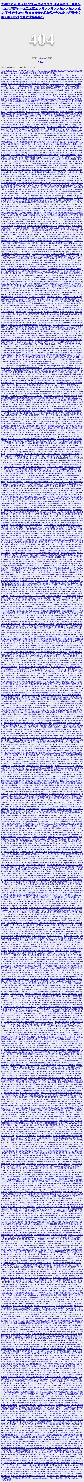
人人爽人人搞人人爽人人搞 (23, 729)
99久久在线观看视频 (25, 213)
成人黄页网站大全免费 (23, 572)
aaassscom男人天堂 (49, 703)
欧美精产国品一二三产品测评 (22, 288)
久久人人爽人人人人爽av (12, 452)
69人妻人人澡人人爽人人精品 (45, 710)
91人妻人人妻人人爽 (69, 1037)
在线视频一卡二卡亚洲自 (61, 1213)
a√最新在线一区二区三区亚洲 (31, 869)
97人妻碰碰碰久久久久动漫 (65, 671)
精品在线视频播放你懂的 (18, 559)
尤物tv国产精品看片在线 (49, 563)
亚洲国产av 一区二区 (64, 1067)
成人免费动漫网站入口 (28, 452)
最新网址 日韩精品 (73, 127)
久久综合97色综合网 (52, 1344)
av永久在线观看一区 (31, 536)
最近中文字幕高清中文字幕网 (53, 396)
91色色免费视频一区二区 (59, 1091)
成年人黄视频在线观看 (49, 576)
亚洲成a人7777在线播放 (43, 204)
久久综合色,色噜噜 (7, 792)
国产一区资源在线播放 (59, 1273)
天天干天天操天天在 (28, 570)
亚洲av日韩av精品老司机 (59, 1226)
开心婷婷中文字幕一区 (65, 284)
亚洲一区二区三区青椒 (17, 800)
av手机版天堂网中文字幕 (65, 619)
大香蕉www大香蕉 (75, 925)
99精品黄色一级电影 (46, 488)
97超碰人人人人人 (66, 135)
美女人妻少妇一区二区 (35, 135)
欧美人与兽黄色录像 (44, 600)
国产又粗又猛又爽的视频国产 (55, 529)
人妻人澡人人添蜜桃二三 (65, 533)
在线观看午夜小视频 (70, 239)
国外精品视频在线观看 (60, 1136)
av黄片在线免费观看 (10, 473)
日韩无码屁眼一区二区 (15, 157)
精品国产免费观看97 (13, 1020)
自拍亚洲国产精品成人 (18, 742)
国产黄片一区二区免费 (18, 1153)
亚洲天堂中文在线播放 (54, 1202)
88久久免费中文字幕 (71, 503)
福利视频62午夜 (21, 312)
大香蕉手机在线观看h (68, 518)
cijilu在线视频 (37, 260)
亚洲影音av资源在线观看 (50, 140)
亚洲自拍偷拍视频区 (60, 458)
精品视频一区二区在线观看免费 (62, 82)
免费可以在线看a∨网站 (62, 1207)
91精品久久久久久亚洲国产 (26, 1372)
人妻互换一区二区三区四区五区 (23, 359)
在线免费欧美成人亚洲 (66, 891)
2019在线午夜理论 (46, 1017)
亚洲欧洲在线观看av (20, 198)
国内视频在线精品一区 (17, 475)
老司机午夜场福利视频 (37, 142)
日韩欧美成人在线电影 (34, 286)
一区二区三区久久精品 (43, 1071)
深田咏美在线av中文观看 (68, 559)
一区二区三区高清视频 (53, 596)
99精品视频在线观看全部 (39, 1200)
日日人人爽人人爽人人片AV (38, 548)
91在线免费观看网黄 (57, 406)
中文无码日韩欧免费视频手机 (26, 561)
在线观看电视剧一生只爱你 (26, 1097)
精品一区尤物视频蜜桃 (39, 252)
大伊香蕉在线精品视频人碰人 (24, 1293)
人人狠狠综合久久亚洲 (62, 1058)
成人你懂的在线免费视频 (49, 662)
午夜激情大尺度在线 (58, 400)
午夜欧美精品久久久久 (8, 912)
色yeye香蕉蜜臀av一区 (58, 832)
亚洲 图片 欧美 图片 (57, 398)
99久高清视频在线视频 (67, 1364)
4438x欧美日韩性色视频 (20, 1108)
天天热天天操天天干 (57, 84)
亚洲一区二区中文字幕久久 (10, 740)
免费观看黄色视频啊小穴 (29, 409)
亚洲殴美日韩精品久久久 (41, 288)
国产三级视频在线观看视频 (19, 794)
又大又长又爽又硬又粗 (61, 185)
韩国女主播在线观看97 (21, 1030)
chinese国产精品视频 (62, 1022)
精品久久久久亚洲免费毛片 (69, 783)
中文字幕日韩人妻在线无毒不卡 (66, 744)
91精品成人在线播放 (70, 690)
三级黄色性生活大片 (18, 766)
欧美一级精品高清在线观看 (72, 424)
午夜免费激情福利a (33, 327)
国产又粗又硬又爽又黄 (17, 523)
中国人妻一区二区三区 (50, 286)
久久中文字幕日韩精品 (45, 452)
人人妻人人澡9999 (20, 196)
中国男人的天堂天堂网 (12, 462)
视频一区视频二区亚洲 (65, 1082)
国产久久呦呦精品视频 (24, 1428)
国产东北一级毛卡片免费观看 (53, 389)
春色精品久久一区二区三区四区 (67, 172)
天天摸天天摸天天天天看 (55, 742)
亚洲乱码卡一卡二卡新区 (9, 460)
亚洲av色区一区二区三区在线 (41, 686)
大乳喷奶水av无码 (39, 910)
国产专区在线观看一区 (11, 921)
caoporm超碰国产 (45, 138)
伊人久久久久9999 (41, 353)
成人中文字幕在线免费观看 (49, 725)
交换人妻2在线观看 (17, 1437)
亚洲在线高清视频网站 (49, 77)
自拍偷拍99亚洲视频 (45, 557)
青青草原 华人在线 (67, 523)
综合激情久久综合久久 (56, 794)
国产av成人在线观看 (61, 1276)
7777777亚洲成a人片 (8, 458)
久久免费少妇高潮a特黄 (42, 400)
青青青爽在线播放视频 (11, 480)
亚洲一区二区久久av (18, 1164)
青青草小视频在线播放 (27, 585)
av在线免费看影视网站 (45, 144)
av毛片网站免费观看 (74, 1116)
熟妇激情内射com (19, 424)
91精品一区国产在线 (15, 1211)
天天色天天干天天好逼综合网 (24, 1015)
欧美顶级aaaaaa (34, 256)
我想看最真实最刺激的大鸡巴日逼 (59, 852)
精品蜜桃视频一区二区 (60, 1278)
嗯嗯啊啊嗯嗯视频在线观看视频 (49, 295)
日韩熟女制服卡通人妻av (22, 92)
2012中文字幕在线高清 (13, 998)
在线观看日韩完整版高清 (66, 1168)
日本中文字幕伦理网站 (44, 1372)
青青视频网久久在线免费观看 (46, 761)
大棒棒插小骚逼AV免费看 (52, 678)
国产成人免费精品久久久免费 (29, 432)
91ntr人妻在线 (46, 1228)
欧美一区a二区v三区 (47, 187)
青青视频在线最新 (29, 916)
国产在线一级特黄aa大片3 (17, 1340)
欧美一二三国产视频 (71, 92)
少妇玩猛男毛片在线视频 (47, 533)
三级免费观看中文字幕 (26, 1052)
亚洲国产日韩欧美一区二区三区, (59, 721)
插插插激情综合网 (42, 1360)
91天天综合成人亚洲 (53, 1411)
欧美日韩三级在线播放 (11, 133)
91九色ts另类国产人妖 (8, 1254)
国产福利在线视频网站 (17, 1157)
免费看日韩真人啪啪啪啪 (16, 1433)
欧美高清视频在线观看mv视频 (33, 772)
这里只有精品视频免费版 (64, 79)
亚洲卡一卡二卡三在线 (21, 1435)
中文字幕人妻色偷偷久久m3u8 (51, 738)
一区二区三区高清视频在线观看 (36, 690)
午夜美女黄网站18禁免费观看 (56, 839)
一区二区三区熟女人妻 (54, 129)
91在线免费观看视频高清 (36, 434)
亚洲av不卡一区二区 (58, 561)
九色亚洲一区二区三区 (28, 992)
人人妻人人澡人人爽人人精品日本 (22, 637)
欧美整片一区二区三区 (37, 191)
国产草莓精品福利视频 (14, 1220)
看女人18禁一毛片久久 (54, 297)
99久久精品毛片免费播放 (53, 817)
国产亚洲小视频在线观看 (37, 297)
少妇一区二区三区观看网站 (25, 1316)
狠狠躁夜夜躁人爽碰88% (25, 247)
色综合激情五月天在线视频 (25, 996)
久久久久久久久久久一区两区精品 (24, 619)
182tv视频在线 (31, 1164)
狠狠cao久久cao (68, 1312)
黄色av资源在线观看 (40, 893)
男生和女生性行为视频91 (33, 1301)
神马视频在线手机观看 (9, 508)
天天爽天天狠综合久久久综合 (53, 843)
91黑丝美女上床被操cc (14, 1179)
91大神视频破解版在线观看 (16, 224)
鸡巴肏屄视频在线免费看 (12, 409)
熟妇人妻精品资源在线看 (71, 249)
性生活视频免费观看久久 (63, 882)
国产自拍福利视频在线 (55, 88)
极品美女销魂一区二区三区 (34, 987)
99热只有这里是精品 (36, 1099)
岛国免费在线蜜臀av (37, 335)
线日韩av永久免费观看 (54, 174)
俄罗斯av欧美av (6, 899)
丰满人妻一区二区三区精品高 (46, 903)
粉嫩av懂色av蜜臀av (29, 761)
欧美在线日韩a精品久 (33, 1196)
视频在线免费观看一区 (54, 316)
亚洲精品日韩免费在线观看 (67, 512)
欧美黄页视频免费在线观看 (32, 103)
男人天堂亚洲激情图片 (40, 1458)
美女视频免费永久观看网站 (59, 120)
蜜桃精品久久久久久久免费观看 (14, 445)
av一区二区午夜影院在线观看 (46, 413)
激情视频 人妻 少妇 (20, 447)
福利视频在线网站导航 (14, 632)
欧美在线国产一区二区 (8, 426)
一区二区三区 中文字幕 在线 (48, 318)
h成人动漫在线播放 (63, 1461)
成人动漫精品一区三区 (11, 1002)
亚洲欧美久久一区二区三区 (49, 1304)
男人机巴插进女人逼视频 (15, 1144)
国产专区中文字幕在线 (62, 660)
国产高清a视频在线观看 (72, 1291)
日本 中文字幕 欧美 (26, 1205)
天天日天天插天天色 (31, 107)
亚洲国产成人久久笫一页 (33, 454)
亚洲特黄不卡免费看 (69, 374)
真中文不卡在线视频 (61, 789)
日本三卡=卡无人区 (69, 820)
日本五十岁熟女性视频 (51, 469)
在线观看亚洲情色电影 (17, 809)
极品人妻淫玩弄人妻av (35, 196)
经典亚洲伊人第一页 (18, 105)
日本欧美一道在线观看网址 (47, 607)
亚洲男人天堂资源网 (15, 187)
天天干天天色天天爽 (15, 699)
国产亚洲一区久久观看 (61, 658)
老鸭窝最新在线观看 (64, 1015)
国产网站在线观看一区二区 (31, 662)
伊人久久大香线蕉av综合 (29, 1295)
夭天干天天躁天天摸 (41, 546)
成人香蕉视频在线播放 (35, 198)
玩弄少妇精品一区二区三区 (44, 340)
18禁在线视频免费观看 (41, 508)
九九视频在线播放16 (8, 669)
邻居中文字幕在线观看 (74, 1252)
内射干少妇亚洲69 (20, 1248)
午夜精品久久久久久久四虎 (23, 1458)
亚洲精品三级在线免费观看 (54, 161)
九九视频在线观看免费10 (16, 301)
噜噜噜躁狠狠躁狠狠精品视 (41, 230)
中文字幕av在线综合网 (59, 150)
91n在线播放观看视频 (61, 449)
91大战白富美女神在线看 (15, 211)
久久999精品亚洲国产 (21, 239)
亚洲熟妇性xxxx (32, 822)
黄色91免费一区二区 (69, 929)
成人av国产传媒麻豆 (69, 1028)
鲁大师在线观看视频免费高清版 (17, 269)
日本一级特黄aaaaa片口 (50, 1433)
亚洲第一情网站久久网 (60, 686)
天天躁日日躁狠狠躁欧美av (13, 845)
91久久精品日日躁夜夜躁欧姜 (67, 421)
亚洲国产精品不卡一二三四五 (57, 983)
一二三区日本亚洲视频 (24, 1431)
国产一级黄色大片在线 (18, 1370)
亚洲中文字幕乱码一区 (17, 77)
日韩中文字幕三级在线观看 (56, 447)
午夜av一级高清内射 (74, 723)
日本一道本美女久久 (58, 1187)
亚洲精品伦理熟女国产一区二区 (11, 290)
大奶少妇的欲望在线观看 (31, 699)
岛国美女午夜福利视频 (11, 488)
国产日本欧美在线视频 (61, 107)
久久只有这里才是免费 (23, 901)
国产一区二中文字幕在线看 (66, 845)
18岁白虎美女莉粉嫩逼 (69, 290)
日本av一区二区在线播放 (67, 869)
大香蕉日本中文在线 (46, 759)
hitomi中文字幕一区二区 (56, 901)
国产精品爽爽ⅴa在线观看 (32, 439)
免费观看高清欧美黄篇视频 (70, 854)
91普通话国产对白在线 (36, 908)
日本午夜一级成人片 (71, 1478)
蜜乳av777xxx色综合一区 (68, 1147)
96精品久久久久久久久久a (36, 579)
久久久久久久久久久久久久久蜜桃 (21, 910)
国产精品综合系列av (13, 148)
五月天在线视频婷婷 (7, 230)
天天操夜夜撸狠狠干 (21, 297)
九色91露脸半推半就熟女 (46, 1454)
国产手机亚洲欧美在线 (63, 940)
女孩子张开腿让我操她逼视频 (22, 202)
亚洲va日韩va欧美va (28, 499)
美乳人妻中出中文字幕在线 (29, 284)
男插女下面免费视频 (41, 1424)
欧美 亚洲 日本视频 (72, 705)
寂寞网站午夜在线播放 (42, 826)
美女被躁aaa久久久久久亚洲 (13, 671)
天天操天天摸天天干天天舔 (38, 684)
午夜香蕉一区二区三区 (54, 219)
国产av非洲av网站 (61, 822)
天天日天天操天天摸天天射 (54, 157)
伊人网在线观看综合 (26, 400)
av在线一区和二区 (47, 1084)
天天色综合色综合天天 (68, 520)
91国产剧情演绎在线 (39, 411)
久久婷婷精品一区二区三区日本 (14, 716)
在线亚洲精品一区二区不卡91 (11, 245)
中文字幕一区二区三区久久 (72, 579)
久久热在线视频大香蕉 (46, 828)
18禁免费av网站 (12, 419)
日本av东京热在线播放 (14, 923)
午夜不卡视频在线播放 (71, 335)
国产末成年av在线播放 (44, 1136)
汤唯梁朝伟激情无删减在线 (70, 454)
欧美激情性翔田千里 (25, 701)
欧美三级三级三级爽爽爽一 (56, 303)
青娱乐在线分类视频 (16, 536)
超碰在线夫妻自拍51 (50, 105)
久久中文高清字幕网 (28, 1441)
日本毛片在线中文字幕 (32, 211)
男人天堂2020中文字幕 (38, 1185)
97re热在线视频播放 (21, 1344)
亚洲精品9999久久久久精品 (30, 563)
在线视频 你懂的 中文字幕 (24, 303)
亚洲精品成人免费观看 (73, 86)
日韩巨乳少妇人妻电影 (42, 1073)
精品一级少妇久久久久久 (51, 1088)
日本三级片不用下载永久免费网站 (69, 1127)
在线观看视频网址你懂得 (61, 116)
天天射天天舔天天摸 (60, 953)
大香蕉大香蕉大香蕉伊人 (45, 951)
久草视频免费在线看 (26, 1267)
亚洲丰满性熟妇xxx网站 (30, 1017)
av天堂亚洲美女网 (65, 221)
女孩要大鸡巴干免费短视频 (35, 1114)
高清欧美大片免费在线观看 (43, 628)
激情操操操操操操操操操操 (60, 1142)
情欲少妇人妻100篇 (66, 792)
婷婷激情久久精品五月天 (37, 503)
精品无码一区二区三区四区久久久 (41, 490)
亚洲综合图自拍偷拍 (46, 766)
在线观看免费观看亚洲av (67, 402)
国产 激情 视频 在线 (58, 86)
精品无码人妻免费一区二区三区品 (19, 609)
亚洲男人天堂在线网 (39, 378)
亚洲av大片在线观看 (13, 366)
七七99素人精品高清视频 (21, 228)
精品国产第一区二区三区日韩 (22, 641)
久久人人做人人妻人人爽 (24, 669)
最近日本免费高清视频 (57, 979)
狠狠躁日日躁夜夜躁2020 (31, 1054)
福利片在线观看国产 (15, 944)
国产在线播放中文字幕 (38, 316)
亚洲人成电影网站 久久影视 (64, 280)
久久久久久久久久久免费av (60, 183)
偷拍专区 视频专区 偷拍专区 (35, 424)
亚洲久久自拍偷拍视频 (31, 516)
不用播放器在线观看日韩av (69, 611)
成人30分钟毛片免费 (65, 755)
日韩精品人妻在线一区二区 (59, 1465)
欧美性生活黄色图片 (65, 1304)
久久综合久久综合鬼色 (11, 1093)
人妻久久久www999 (74, 873)
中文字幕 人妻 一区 (48, 744)
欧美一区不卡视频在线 (25, 353)
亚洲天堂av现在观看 (40, 419)
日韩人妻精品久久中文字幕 (66, 432)
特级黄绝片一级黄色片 (14, 1166)
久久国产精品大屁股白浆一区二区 (45, 1205)
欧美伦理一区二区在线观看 (41, 209)
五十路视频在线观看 (43, 381)
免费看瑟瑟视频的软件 (23, 376)
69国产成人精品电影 (72, 254)
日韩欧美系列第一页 (59, 1172)
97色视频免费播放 (65, 1183)
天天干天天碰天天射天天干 (44, 1022)
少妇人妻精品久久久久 (43, 927)
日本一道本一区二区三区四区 (70, 813)
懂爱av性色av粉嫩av (37, 598)
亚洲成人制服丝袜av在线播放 (49, 1147)
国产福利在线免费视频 (60, 415)
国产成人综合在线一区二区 (13, 895)
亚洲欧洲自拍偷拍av (73, 1289)
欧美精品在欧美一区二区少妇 (63, 241)
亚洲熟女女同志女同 (12, 206)
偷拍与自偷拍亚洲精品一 (9, 1342)
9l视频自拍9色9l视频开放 (68, 1456)
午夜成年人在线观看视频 (16, 1377)
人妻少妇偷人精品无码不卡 (42, 75)
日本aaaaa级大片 (57, 1385)
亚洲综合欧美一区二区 (28, 366)
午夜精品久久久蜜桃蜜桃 (12, 1441)
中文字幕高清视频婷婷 (23, 1450)
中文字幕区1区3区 (59, 1420)
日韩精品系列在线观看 (58, 277)
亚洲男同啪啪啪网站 (26, 841)
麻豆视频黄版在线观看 (50, 155)
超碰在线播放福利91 (39, 1224)
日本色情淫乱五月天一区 (12, 880)
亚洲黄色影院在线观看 (70, 307)
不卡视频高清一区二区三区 (41, 254)
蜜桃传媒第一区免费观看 (40, 84)
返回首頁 (42, 62)
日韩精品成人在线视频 (11, 178)
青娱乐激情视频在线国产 (52, 1099)
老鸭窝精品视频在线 (61, 499)
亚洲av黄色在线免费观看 (66, 1205)
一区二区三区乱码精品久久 (51, 802)
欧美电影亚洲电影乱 (31, 325)
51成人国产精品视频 (62, 497)
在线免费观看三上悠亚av (50, 656)
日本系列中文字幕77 (58, 385)
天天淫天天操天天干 (21, 90)
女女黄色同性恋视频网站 (55, 411)
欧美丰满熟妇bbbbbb (74, 228)
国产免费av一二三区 (12, 449)
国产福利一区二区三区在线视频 (43, 159)
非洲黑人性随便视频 (63, 501)
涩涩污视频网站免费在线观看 (32, 843)
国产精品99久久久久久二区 (31, 695)
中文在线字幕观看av (72, 310)
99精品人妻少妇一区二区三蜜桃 (14, 467)
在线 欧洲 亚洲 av (51, 198)
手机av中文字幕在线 (28, 215)
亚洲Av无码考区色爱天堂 (28, 807)
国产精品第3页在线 (60, 267)
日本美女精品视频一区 (40, 1243)
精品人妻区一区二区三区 (29, 770)
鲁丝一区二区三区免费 (42, 832)
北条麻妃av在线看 (20, 714)
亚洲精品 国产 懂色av (43, 150)
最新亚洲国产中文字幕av (60, 480)
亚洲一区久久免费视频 (12, 1323)
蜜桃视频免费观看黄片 (66, 1179)
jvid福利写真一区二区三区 (27, 406)
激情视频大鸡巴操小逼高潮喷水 (54, 1078)
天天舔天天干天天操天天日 (33, 787)
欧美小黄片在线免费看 (28, 1454)
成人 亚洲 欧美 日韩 (39, 746)
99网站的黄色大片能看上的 (35, 626)
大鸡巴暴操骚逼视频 (47, 280)
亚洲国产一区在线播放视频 (38, 888)
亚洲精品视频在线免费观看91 (37, 1340)
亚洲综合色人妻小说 (72, 181)
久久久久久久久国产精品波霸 (42, 122)
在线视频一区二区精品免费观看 (43, 733)
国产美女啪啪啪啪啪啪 (58, 381)
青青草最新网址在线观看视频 (63, 798)
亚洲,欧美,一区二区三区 (31, 79)
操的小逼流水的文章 (21, 391)
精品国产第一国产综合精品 (19, 120)
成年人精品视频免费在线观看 (25, 875)
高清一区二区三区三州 (60, 361)
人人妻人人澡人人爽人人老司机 (42, 989)
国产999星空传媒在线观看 (45, 165)
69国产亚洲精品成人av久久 (59, 669)
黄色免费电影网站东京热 (29, 753)
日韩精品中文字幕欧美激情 (50, 1396)
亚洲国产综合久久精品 (37, 675)
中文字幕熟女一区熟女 (67, 781)
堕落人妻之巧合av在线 (59, 350)
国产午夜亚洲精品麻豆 (66, 260)
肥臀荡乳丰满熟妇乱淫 (67, 1319)
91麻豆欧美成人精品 (30, 189)
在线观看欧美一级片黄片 (9, 1243)
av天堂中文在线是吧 (58, 430)
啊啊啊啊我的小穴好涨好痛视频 (14, 1190)
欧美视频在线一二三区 (20, 505)
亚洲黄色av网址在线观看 (56, 202)
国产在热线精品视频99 (49, 492)
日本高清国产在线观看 (11, 497)
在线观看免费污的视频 (15, 1407)
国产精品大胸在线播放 (38, 1250)
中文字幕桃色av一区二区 (56, 863)
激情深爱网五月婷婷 (13, 602)
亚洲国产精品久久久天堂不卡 (36, 467)
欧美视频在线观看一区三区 (40, 258)
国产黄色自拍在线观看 (28, 602)
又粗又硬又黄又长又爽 (57, 1125)
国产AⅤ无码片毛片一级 (44, 415)
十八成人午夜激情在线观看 (59, 961)
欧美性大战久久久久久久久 (10, 284)
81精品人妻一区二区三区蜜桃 (58, 714)
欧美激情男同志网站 (59, 359)
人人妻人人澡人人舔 (22, 191)
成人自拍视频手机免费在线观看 (48, 643)
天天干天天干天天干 (42, 346)
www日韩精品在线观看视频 (58, 163)
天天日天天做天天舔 (71, 1110)
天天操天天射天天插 (10, 652)
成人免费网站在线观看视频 (29, 497)
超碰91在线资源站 (42, 1166)
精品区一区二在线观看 (26, 204)
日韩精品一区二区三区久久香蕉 (17, 357)
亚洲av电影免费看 (45, 970)
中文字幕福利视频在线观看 (70, 224)
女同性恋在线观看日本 (70, 353)
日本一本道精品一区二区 (70, 985)
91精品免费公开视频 (44, 531)
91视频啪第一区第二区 (39, 370)
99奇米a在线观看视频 (17, 374)
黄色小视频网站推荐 (32, 809)
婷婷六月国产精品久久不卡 (19, 520)
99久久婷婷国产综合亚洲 (52, 987)
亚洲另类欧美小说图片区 (65, 923)
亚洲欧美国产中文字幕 (62, 372)
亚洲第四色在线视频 (16, 525)
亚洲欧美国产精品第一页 (24, 355)
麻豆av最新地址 (44, 536)
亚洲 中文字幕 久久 (28, 146)
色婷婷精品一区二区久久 (58, 884)
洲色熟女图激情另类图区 (32, 1170)
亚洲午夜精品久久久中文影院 (41, 572)
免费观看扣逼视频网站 (57, 546)
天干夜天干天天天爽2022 (12, 761)
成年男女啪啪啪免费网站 (42, 1235)
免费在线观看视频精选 (62, 146)
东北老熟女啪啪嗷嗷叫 (20, 983)
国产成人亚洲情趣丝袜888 (18, 273)
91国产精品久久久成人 (42, 925)
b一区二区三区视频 (67, 688)
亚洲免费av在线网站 (21, 1241)
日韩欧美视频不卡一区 (34, 654)
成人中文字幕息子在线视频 (13, 1280)
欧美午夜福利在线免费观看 (10, 725)
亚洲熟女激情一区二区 (11, 432)
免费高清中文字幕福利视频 (45, 342)
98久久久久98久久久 (58, 247)
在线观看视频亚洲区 (66, 112)
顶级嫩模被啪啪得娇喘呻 (64, 193)
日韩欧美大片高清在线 (39, 820)
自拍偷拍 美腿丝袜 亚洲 (58, 693)
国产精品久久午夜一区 (27, 1360)
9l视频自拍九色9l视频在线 (31, 140)
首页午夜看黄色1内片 (35, 155)
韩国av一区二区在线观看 (37, 1241)
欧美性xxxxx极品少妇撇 (53, 314)
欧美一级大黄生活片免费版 (53, 1407)
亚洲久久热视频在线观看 (55, 467)
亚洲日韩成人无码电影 (74, 359)
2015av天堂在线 (63, 77)
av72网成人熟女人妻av (8, 378)
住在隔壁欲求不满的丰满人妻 (50, 125)
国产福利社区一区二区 (12, 437)
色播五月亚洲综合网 (55, 871)
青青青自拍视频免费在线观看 (34, 1222)
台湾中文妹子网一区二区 (73, 1301)
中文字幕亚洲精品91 (27, 1422)
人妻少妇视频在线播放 (21, 544)
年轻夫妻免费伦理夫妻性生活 (10, 193)
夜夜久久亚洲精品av (59, 471)
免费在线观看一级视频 (39, 1291)
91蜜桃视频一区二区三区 (69, 295)
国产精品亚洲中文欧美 (30, 970)
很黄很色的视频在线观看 (22, 331)
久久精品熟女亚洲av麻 (20, 1099)
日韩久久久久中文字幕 (35, 217)
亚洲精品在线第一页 (43, 667)
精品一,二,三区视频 (51, 445)
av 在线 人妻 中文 (43, 406)
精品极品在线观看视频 (69, 551)
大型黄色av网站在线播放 (52, 772)
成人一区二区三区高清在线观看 (45, 815)
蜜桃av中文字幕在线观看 (61, 751)
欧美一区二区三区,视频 (74, 955)
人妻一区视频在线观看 (30, 759)
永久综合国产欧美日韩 (40, 1174)
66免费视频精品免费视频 (26, 927)
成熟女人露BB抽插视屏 (37, 520)
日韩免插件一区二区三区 (30, 1026)
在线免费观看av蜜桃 (31, 372)
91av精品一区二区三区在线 (13, 1230)
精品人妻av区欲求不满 (66, 1381)
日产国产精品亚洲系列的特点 (24, 613)
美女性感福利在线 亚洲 (72, 368)
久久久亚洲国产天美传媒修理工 (70, 1344)
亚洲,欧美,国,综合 (29, 346)
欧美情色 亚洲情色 (64, 226)
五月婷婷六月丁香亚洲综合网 (50, 518)
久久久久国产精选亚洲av (53, 1282)
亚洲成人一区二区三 (61, 1431)
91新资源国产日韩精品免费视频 (19, 465)
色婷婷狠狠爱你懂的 (71, 1446)
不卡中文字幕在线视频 (66, 1433)
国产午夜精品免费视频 (64, 439)
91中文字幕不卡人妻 (34, 1192)
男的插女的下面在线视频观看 (25, 1409)
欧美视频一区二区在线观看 (32, 1155)
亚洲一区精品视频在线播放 (22, 989)
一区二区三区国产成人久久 (63, 144)
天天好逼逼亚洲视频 (64, 413)
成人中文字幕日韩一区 (42, 1052)
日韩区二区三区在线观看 (34, 105)
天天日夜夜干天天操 (32, 1011)
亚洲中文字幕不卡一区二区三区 (18, 1256)
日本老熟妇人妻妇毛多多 (28, 660)
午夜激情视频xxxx (45, 1278)
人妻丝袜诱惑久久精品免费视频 (64, 736)
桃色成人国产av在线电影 (22, 820)
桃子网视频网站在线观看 (72, 191)
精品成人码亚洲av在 (58, 536)
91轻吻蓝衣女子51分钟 (39, 901)
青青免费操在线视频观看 (15, 387)
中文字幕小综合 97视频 (74, 865)
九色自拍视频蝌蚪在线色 (59, 495)
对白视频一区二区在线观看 (23, 1357)
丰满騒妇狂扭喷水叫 (58, 667)
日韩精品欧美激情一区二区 (13, 140)
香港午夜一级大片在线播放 (55, 434)
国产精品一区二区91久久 (69, 333)
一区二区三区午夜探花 (60, 628)
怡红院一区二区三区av (55, 92)
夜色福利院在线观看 (13, 1048)
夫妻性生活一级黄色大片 (27, 150)
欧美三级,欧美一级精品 (23, 249)
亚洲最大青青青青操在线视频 (69, 140)
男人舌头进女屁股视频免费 (44, 1474)
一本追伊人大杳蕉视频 (12, 165)
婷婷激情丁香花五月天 (14, 385)
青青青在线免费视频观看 (61, 1138)
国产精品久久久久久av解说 (14, 1411)
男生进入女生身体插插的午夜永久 (15, 153)
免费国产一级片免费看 (24, 1387)
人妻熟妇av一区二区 (16, 396)
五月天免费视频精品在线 (46, 148)
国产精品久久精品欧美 (23, 680)
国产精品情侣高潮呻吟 (52, 290)
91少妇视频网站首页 (39, 914)
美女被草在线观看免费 (48, 432)
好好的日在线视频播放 (39, 92)
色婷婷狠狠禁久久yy (42, 740)
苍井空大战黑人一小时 (58, 1043)
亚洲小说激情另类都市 (43, 878)
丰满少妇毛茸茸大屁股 (27, 1299)
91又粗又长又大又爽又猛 (15, 454)
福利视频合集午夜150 (72, 598)
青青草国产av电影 (7, 260)
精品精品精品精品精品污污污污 (20, 209)
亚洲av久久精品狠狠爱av (68, 155)
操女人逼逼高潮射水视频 (37, 568)
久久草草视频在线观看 (48, 256)
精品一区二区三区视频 (31, 1368)
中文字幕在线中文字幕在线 (65, 682)
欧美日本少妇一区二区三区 (19, 684)
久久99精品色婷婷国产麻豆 (29, 959)
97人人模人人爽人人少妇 (40, 757)
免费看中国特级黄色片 (60, 557)
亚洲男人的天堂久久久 (14, 1058)
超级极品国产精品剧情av (18, 897)
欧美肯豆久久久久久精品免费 (69, 445)
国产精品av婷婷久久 (21, 1110)
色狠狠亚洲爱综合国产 (17, 1196)
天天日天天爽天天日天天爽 (50, 271)
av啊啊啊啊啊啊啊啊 (18, 1448)
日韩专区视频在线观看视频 (56, 645)
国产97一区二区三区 (33, 112)
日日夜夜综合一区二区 (29, 144)
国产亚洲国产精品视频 (17, 1366)
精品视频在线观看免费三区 (33, 712)
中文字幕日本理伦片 (73, 400)
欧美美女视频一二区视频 (42, 1187)
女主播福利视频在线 (40, 88)
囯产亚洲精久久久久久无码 (33, 1144)
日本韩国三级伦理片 (37, 856)
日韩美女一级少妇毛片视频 (68, 964)
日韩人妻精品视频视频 (24, 183)
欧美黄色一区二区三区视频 (25, 477)
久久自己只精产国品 (51, 792)
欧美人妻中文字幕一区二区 (69, 856)
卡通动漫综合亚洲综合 (36, 749)
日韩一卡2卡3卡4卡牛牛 (73, 84)
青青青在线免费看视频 (23, 394)
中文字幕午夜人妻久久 (15, 325)
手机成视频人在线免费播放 (54, 749)
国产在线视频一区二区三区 (65, 858)
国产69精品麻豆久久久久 (61, 325)
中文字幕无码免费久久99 (73, 897)
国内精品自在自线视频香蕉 (51, 484)
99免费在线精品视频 (56, 594)
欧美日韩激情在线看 (30, 764)
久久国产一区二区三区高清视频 (48, 807)
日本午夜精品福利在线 (49, 387)
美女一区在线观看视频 (59, 652)
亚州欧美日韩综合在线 (68, 200)
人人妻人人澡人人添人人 (43, 133)
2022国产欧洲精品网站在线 (13, 779)
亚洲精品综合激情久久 (30, 779)
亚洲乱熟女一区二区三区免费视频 (66, 148)
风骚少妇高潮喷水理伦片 (52, 1144)
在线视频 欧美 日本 (73, 215)
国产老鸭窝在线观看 (18, 1364)
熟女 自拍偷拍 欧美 (25, 746)
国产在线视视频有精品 (28, 267)
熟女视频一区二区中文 (12, 753)
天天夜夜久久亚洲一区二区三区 (18, 490)
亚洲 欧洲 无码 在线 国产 (72, 914)
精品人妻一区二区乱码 (59, 841)
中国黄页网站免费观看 (30, 138)
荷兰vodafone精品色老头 (69, 1310)
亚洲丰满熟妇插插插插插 (43, 241)
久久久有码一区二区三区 (55, 914)
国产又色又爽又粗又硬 (25, 1351)
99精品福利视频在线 (72, 740)
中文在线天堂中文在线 (33, 1159)
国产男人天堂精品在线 (17, 389)
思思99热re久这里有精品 (27, 430)
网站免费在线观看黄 (28, 878)
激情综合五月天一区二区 (64, 570)
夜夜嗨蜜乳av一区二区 (31, 574)
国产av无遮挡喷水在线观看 (63, 1039)
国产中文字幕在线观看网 (31, 755)
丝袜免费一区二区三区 (17, 690)
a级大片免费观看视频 (12, 617)
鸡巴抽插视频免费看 (59, 1020)
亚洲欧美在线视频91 (46, 107)
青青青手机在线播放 (55, 820)
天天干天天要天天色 (53, 949)
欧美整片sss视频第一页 (48, 1024)
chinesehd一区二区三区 (9, 1172)
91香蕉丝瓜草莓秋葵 (29, 798)
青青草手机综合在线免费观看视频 (63, 133)
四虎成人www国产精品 (45, 1276)
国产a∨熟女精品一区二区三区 (61, 230)
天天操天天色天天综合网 (34, 553)
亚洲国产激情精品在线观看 (67, 234)
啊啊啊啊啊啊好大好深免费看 (50, 1368)
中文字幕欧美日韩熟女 (37, 1030)
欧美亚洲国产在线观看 (66, 867)
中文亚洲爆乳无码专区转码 (25, 495)
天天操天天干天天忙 (28, 165)
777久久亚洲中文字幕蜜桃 (33, 589)
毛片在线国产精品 (35, 703)
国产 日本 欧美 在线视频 (63, 363)
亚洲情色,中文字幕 (75, 376)
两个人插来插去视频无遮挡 (59, 1174)
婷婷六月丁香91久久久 (66, 275)
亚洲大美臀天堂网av (64, 613)
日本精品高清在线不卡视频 (31, 974)
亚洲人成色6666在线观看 (58, 1327)
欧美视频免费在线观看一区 (23, 260)
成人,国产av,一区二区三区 (20, 307)
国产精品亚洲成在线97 (57, 1166)
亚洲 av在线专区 (21, 217)
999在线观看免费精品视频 (52, 282)
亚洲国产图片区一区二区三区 (49, 813)
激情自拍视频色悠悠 (24, 411)
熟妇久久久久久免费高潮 (15, 1086)
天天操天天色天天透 (60, 1261)
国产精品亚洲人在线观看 (31, 942)
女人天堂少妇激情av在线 (41, 1428)
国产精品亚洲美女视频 (66, 1054)
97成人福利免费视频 (75, 458)
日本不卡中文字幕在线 (42, 462)
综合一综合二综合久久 (74, 252)
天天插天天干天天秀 (10, 1127)
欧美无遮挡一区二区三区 (47, 946)
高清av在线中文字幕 (72, 301)
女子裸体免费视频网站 (23, 686)
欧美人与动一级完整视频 (70, 583)
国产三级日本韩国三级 (54, 568)
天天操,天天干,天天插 (28, 880)
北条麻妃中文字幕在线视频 (33, 525)
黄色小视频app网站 (45, 1467)
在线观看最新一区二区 (30, 318)
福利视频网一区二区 (35, 402)
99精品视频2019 (56, 1426)
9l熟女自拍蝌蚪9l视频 (30, 1220)
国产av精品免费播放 (13, 1131)
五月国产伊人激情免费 (52, 200)
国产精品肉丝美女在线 (40, 708)
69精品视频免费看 (25, 460)
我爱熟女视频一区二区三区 (26, 342)
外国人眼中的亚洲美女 (18, 368)
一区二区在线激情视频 (46, 1026)
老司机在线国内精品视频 (59, 925)
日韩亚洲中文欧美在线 (48, 673)
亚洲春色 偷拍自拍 (74, 581)
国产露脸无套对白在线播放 (17, 1390)
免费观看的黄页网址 (28, 736)
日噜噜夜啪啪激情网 (50, 1112)
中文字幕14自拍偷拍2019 (9, 1032)
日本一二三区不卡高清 (8, 411)
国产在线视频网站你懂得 (41, 299)
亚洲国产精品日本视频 (61, 452)
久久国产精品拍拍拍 (7, 875)
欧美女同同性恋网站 (68, 527)
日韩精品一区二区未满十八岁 (10, 624)
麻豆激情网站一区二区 (36, 1344)
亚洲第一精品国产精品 (71, 936)
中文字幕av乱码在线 (59, 170)
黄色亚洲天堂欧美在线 (42, 114)
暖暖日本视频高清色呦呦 (13, 1467)
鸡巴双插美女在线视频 (8, 957)
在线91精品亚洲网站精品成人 (36, 1202)
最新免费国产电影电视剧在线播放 (44, 1076)
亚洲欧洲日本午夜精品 (14, 533)
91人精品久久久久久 (67, 1009)
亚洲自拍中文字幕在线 (51, 206)
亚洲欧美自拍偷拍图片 (39, 376)
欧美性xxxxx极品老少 (24, 75)
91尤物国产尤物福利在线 (18, 282)
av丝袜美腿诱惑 (64, 1140)
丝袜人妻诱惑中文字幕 (61, 1452)
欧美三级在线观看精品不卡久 (34, 157)
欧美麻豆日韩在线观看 (64, 1398)
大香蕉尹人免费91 (22, 458)
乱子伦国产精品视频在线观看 (37, 1153)
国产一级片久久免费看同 (53, 1312)
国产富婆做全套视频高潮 (37, 983)
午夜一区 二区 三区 (28, 604)
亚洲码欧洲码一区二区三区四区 (44, 1387)
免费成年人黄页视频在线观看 (60, 1321)
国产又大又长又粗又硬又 (28, 938)
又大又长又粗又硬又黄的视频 (40, 292)
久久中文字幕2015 (45, 325)
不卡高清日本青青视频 (68, 271)
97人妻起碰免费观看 (49, 234)
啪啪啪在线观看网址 (10, 1080)
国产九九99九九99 (46, 658)
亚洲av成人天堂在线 (47, 516)
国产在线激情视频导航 (54, 1233)
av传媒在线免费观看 (26, 852)
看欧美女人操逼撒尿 (74, 381)
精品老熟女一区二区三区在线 (35, 596)
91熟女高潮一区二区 (31, 727)
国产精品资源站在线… (14, 1017)
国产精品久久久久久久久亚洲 (29, 1093)
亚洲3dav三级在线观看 (42, 477)
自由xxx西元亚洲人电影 (37, 1108)
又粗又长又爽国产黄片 (31, 101)
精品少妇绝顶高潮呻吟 (18, 804)
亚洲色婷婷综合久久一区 (55, 191)
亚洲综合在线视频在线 (63, 828)
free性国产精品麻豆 (73, 1050)
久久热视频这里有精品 (31, 1086)
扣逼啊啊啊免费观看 (16, 1170)
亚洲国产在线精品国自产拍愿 (58, 548)
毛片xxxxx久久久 (21, 402)
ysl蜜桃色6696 (74, 178)
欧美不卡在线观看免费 (11, 1461)
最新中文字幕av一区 (28, 751)
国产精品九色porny (74, 243)
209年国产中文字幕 (75, 1355)
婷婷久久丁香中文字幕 (55, 684)
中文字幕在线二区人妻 (63, 1454)
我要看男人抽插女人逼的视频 (41, 170)
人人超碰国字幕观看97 (70, 129)
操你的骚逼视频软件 (10, 413)
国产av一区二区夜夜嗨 (40, 310)
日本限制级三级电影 (45, 1032)
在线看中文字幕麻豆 (25, 299)
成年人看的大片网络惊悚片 (35, 1448)
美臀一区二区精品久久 (66, 189)
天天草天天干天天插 (33, 673)
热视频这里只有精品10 (38, 174)
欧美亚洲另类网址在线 (27, 1327)
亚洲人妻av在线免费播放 (72, 910)
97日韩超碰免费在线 (13, 146)
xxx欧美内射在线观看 (21, 792)
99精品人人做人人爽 (30, 417)
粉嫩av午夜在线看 (19, 168)
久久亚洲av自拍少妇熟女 (22, 170)
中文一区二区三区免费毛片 (14, 295)
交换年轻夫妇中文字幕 (28, 1418)
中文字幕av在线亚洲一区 (50, 1170)
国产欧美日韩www (70, 594)
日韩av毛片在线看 (74, 1273)
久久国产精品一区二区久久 (38, 243)
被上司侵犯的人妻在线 (26, 832)
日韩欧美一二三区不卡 (29, 245)
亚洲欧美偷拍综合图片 (51, 90)
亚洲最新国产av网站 (65, 959)
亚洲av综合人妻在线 (7, 221)
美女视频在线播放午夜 (28, 1226)
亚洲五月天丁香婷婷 (33, 576)
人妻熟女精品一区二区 (24, 721)
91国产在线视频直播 (59, 585)
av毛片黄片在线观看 (43, 430)
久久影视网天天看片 (13, 82)
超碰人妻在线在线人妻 (50, 402)
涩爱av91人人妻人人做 (63, 770)
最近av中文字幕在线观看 (27, 968)
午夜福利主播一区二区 (43, 604)
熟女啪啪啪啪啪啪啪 (15, 417)
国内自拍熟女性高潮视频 (14, 566)
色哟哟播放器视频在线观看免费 (33, 290)
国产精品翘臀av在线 (53, 520)
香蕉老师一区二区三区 (49, 1155)
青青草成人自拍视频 (12, 1299)
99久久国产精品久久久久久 (72, 738)
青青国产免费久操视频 (73, 546)
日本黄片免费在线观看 (16, 658)
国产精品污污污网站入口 (69, 899)
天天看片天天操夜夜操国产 (57, 1357)
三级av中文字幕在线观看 (55, 503)
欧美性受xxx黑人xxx (44, 82)
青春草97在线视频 (72, 217)
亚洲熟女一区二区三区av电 (57, 893)
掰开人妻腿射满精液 (36, 90)
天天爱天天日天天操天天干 (53, 196)
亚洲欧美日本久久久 (59, 1263)
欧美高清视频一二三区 (11, 594)
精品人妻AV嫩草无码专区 (68, 1237)
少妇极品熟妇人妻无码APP (33, 1353)
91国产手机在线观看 (44, 1273)
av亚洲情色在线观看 (10, 305)
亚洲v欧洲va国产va (29, 385)
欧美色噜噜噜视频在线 (64, 811)
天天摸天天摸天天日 (13, 1073)
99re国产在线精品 (50, 525)
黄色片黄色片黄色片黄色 (16, 501)
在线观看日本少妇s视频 (14, 116)
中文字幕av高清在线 (12, 531)
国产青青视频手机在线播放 (38, 505)
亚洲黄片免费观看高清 (14, 1177)
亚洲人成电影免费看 (55, 419)
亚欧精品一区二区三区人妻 (51, 224)
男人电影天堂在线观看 (63, 630)
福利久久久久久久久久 (69, 634)
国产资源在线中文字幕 (68, 1108)
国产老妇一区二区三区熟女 (47, 99)
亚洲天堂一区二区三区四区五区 (49, 753)
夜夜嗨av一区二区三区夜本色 (69, 327)
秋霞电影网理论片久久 (53, 428)
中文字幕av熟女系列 (65, 566)
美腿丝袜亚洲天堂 (17, 589)
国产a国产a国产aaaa (8, 1347)
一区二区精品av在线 (29, 1013)
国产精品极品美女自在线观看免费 (67, 617)
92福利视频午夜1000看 (67, 273)
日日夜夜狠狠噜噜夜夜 (57, 310)
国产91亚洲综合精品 (39, 936)
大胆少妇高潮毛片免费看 (30, 1039)
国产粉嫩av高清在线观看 (34, 168)
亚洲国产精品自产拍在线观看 (32, 835)
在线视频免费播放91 (70, 196)
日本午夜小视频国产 (43, 131)
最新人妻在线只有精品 (38, 1119)
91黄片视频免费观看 (61, 989)
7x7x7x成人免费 (24, 335)
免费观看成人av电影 (16, 516)
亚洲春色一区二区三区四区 (35, 475)
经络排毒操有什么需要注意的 (50, 699)
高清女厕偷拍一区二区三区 (42, 1265)
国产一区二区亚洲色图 (26, 1252)
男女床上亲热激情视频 (70, 1222)
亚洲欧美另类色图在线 (20, 1297)
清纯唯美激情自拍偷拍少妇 (50, 611)
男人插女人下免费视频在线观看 (23, 1149)
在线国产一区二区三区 (17, 1332)
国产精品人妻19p (26, 594)
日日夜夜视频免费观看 (35, 542)
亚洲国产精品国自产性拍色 (16, 626)
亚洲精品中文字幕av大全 (31, 187)
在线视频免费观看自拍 (70, 378)
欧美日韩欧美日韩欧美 (55, 1471)
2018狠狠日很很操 (19, 1383)
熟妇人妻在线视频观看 (20, 314)
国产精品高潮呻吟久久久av (60, 320)
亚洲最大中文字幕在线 (67, 807)
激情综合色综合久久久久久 (67, 830)
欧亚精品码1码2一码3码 (34, 501)
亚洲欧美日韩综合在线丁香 (63, 488)
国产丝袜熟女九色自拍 (67, 1170)
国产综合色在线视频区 (25, 305)
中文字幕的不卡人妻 (55, 153)
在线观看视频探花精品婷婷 (66, 256)
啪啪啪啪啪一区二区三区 (40, 1347)
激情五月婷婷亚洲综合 (44, 798)
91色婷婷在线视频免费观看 (23, 1091)
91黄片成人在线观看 (65, 1056)
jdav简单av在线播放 (55, 249)
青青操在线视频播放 (58, 1428)
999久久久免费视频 (63, 525)
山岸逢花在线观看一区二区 (32, 1067)
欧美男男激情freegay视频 (33, 333)
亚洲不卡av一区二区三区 (37, 645)
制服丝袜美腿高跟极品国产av (72, 282)
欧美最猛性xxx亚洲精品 (65, 607)
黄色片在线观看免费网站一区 (15, 587)
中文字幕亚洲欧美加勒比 (74, 426)
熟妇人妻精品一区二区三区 (17, 949)
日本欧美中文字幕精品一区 (14, 787)
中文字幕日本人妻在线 (58, 292)
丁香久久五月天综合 (49, 1067)
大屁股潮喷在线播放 (12, 125)
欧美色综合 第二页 (41, 163)
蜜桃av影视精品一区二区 (53, 307)
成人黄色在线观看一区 (48, 1086)
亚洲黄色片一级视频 (71, 305)
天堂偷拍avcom (37, 1112)
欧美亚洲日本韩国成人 (30, 944)
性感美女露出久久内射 (36, 383)
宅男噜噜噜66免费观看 (21, 1129)
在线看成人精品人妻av (29, 624)
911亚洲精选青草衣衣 (20, 236)
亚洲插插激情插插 (39, 355)
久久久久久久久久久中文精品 (68, 262)
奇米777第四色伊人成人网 (23, 906)
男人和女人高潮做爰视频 (15, 512)
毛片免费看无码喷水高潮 (12, 510)
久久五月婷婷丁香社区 (20, 256)
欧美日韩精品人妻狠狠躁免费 (48, 245)
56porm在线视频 (9, 985)
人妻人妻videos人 (49, 501)
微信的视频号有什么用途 (31, 338)
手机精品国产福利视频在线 (25, 329)
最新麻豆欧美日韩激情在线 (57, 243)
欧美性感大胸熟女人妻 (34, 368)
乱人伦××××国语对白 (58, 477)
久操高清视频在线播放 (8, 159)
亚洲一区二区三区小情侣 (36, 551)
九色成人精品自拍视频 (68, 553)
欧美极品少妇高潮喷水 (30, 923)
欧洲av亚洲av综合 (22, 383)
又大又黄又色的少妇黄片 (64, 624)
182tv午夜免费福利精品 (74, 626)
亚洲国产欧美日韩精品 (46, 497)
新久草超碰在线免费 (41, 581)
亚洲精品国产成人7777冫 (25, 1045)
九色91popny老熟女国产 (25, 340)
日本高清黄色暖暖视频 (33, 484)
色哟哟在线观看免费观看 (9, 1076)
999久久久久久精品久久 (46, 323)
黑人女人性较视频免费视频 (33, 1407)
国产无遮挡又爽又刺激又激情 (16, 654)
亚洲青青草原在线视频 (39, 1471)
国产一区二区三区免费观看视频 (23, 114)
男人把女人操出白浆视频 (15, 1325)
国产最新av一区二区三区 (73, 157)
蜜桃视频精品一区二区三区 (14, 574)
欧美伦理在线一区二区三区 (63, 768)
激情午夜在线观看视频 (18, 1476)
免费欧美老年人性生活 (40, 1050)
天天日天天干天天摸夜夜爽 (13, 280)
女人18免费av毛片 (30, 97)
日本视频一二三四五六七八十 (10, 271)
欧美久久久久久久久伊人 (64, 710)
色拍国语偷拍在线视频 (21, 1233)
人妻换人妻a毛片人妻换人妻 (56, 142)
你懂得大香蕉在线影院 (60, 729)
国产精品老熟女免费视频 (13, 189)
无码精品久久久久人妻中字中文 (64, 1422)
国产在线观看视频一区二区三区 (52, 1215)
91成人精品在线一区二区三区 (68, 441)
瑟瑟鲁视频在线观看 (57, 254)
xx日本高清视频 (29, 1207)
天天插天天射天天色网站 (17, 275)
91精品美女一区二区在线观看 (48, 867)
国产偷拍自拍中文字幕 (60, 122)
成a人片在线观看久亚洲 (63, 187)
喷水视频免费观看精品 (71, 684)
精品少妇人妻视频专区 (28, 617)
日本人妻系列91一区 (14, 738)
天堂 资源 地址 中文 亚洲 (56, 705)
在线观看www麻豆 (42, 486)
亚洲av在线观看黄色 (13, 736)
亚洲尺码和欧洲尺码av (55, 505)
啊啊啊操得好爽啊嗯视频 (13, 79)
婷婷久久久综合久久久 (25, 185)
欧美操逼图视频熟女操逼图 (72, 219)
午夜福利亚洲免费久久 (23, 757)
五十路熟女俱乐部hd (13, 1465)
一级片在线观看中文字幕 (21, 966)
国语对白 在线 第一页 (71, 236)
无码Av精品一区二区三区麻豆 (47, 1164)
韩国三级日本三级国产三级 (48, 727)
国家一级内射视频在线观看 (69, 90)
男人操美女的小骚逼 (29, 323)
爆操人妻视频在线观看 (51, 357)
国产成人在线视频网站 (8, 914)
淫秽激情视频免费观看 (18, 579)
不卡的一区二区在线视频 (26, 413)
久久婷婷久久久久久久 (45, 97)
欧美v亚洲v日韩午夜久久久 (67, 576)
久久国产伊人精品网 (52, 783)
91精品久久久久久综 (51, 1218)
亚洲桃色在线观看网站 (72, 1403)
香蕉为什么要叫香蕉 (65, 563)
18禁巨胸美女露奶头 (61, 94)
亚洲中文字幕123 (17, 527)
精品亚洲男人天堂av (46, 482)
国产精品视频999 (62, 602)
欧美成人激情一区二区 (50, 1353)
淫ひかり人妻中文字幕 (59, 1048)
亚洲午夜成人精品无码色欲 (26, 486)
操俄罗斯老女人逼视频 (8, 361)
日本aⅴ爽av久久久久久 (29, 193)
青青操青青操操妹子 (56, 1424)
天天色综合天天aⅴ (23, 979)
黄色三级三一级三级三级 (65, 632)
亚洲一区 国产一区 (19, 673)
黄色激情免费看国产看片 (35, 1282)
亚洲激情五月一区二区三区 (14, 372)
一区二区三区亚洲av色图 (49, 755)
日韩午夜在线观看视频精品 (60, 641)
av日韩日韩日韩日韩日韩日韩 (67, 1342)
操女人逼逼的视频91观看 (26, 1172)
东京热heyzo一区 (14, 884)
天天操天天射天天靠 (21, 1310)
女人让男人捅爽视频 (47, 538)
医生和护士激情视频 (10, 185)
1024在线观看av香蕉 (27, 740)
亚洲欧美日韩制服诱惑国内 (14, 107)
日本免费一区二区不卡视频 (10, 697)
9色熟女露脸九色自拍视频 (39, 228)
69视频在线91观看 (16, 138)
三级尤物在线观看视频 (73, 675)
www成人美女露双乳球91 (36, 1469)
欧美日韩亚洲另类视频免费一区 (45, 613)
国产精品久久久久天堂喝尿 (37, 1248)
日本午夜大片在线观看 (48, 1196)
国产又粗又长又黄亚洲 (55, 1291)
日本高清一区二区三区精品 (56, 1241)
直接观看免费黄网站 (43, 1329)
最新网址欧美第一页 (46, 409)
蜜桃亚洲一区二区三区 (45, 1261)
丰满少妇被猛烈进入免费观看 (64, 165)
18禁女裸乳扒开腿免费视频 (51, 639)
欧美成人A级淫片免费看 (12, 1071)
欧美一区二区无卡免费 (24, 159)
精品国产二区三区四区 (15, 439)
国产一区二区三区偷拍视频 (17, 802)
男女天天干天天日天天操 (67, 286)
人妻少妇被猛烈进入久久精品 (20, 1200)
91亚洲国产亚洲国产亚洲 (41, 86)
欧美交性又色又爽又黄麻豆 (47, 647)
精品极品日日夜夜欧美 (30, 632)
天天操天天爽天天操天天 (44, 1207)
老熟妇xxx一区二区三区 (32, 671)
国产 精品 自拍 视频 (13, 267)
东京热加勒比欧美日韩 (33, 224)
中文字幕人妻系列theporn (52, 1437)
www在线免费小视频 (33, 523)
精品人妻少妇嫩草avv (15, 615)
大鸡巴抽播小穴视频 (30, 99)
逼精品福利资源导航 (43, 665)
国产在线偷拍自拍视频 (8, 75)
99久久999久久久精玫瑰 (64, 342)
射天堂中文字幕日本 (15, 540)
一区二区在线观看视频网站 (20, 350)
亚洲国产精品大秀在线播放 (35, 445)
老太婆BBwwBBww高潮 (47, 779)
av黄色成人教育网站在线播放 (31, 639)
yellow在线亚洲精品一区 (49, 1054)
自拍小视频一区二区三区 (32, 387)
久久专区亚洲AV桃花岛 (45, 417)
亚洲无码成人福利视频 (59, 604)
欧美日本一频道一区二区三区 (21, 514)
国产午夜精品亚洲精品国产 (28, 1032)
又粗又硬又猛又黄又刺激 (9, 710)
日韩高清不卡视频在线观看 (59, 697)
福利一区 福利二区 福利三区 (47, 1127)
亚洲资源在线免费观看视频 (57, 252)
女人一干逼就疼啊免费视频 (20, 127)
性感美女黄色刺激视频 (30, 845)
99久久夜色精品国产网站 (64, 538)
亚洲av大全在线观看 (27, 581)
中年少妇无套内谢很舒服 (43, 1267)
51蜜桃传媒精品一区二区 (31, 280)
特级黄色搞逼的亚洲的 (62, 591)
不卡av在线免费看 (73, 1035)
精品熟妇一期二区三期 (42, 495)
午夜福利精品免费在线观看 (63, 1338)
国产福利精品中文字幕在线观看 (70, 622)
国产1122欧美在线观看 (39, 1116)
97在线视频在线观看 (47, 101)
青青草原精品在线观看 (51, 787)
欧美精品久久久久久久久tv (19, 703)
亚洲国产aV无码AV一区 (30, 363)
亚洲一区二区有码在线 (70, 1192)
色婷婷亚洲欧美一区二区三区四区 (63, 906)
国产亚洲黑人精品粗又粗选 (51, 854)
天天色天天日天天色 (21, 1101)
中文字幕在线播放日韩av (31, 981)
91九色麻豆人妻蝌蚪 (73, 142)
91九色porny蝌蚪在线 (73, 1428)
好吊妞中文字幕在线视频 (69, 1101)
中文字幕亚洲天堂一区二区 (35, 118)
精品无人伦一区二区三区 (19, 1379)
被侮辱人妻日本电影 (10, 1007)
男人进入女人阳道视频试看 (67, 168)
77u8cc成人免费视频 (60, 938)
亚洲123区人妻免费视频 (27, 381)
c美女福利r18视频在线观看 (51, 583)
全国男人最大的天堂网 (23, 1291)
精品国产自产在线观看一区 (13, 755)
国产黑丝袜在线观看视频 (23, 1338)
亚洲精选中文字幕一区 (65, 105)
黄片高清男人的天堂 (31, 295)
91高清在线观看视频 (74, 1340)
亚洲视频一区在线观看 (45, 267)
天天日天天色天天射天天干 (27, 1007)
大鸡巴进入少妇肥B (16, 727)
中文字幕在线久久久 (34, 226)
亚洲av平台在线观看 (50, 712)
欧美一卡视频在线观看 (71, 742)
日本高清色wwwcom (21, 645)
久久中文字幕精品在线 (63, 981)
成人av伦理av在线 (20, 226)
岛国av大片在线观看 (28, 1048)
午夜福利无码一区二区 (37, 219)
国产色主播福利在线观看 (13, 891)
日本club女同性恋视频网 (24, 310)
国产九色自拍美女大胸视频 (66, 1097)
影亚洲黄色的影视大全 (22, 428)
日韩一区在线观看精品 (11, 841)
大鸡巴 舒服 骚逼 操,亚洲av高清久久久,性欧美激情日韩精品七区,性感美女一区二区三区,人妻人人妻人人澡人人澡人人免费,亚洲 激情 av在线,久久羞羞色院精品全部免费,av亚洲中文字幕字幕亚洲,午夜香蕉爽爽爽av (41, 72)
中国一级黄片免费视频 (11, 1327)
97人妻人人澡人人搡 (69, 153)
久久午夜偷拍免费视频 (51, 135)
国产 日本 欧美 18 (76, 409)
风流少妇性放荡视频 (63, 383)
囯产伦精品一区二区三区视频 (53, 368)
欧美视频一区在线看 (24, 378)
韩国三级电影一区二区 (27, 1121)
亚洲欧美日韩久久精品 (65, 1155)
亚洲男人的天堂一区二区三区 (16, 886)
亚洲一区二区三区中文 (23, 230)
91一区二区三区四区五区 (64, 800)
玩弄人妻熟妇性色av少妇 (57, 176)
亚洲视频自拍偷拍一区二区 (69, 643)
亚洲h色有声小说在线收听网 (20, 344)
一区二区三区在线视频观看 (53, 1123)
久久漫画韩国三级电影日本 (61, 1228)
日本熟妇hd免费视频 (49, 172)
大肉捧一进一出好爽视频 (26, 731)
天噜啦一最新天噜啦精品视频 (46, 619)
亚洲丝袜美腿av (10, 776)
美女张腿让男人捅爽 (22, 443)
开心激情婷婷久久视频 (11, 959)
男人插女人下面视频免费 (43, 921)
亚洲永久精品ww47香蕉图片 (56, 127)
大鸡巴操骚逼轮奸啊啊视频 (30, 510)
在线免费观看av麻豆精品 (26, 415)
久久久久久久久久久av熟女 (46, 570)
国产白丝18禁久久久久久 (49, 327)
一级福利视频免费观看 (20, 548)
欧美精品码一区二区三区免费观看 (31, 206)
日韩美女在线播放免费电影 (61, 75)
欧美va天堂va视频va (8, 88)
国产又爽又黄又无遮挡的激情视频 (15, 469)
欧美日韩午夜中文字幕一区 (37, 447)
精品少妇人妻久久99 (69, 587)
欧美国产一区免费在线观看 (26, 361)
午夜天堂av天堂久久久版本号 (34, 527)
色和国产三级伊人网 (15, 103)
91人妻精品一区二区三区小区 (25, 665)
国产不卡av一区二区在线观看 (39, 1379)
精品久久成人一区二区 (37, 127)
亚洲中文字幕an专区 (30, 774)
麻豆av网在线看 (68, 118)
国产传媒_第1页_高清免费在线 (17, 1078)
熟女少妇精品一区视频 (65, 727)
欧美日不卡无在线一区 (30, 1177)
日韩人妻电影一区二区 (33, 1332)
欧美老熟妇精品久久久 (18, 1282)
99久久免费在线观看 (13, 1026)
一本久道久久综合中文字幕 (38, 269)
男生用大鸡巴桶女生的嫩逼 (50, 112)
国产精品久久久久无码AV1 (41, 331)
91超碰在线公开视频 (10, 348)
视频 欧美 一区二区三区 (66, 1159)
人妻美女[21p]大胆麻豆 (19, 1321)
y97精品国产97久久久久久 (61, 204)
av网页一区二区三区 (16, 1140)
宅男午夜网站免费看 (45, 116)
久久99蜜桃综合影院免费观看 (52, 103)
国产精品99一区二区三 (48, 437)
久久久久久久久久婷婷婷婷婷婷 (22, 1355)
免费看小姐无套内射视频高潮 (25, 221)
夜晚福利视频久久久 (74, 170)
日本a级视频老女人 (69, 1407)
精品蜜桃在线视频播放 (68, 949)
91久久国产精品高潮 (23, 1005)
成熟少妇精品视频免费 (58, 288)
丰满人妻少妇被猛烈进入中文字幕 (18, 1138)
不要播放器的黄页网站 (34, 469)
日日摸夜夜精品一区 (42, 961)
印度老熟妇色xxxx (46, 1420)
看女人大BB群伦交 (44, 1226)
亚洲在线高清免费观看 (30, 895)
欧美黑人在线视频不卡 (21, 129)
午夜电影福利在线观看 (51, 312)
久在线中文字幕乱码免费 (64, 159)
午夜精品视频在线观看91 (13, 99)
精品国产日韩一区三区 (29, 600)
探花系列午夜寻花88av (26, 348)
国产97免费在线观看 (21, 456)
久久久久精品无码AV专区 (63, 323)
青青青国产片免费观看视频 (41, 460)
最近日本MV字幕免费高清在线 (66, 338)
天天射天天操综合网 (25, 419)
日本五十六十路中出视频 (59, 1005)
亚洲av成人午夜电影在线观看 (72, 1134)
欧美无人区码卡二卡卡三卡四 (49, 895)
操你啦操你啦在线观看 (8, 1431)
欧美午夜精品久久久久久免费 (61, 996)
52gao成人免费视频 (54, 465)
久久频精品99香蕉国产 (38, 129)
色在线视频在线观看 (23, 258)
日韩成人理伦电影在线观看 (13, 843)
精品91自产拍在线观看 (70, 871)
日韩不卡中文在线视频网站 (31, 1084)
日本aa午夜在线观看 (55, 353)
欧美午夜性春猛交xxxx (45, 449)
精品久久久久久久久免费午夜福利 (70, 966)
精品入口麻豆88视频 (46, 1177)
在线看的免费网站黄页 (23, 985)
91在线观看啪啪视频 (51, 260)
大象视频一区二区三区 (21, 863)
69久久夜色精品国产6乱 (43, 480)
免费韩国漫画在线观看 (21, 783)
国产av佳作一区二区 (29, 607)
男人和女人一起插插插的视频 (38, 120)
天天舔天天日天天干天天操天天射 (47, 1237)
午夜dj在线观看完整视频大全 (23, 1415)
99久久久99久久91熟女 (20, 860)
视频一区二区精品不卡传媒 (28, 94)
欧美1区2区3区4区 (25, 122)
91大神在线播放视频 (68, 125)
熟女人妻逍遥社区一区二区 (26, 1263)
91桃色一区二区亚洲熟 (54, 378)
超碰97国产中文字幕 (37, 307)
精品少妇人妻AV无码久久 (61, 394)
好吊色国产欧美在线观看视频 (58, 376)
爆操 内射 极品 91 (32, 1082)
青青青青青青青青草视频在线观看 (58, 355)
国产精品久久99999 (56, 1390)
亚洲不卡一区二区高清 (21, 850)
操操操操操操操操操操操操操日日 (19, 84)
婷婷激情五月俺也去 (41, 264)
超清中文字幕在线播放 (67, 469)
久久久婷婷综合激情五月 (71, 1284)
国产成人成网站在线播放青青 (29, 125)
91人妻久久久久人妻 (22, 316)
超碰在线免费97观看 (67, 312)
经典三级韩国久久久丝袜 (44, 736)
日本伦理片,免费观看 (49, 421)
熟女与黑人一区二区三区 (46, 193)
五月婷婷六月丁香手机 (35, 312)
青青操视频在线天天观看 (47, 845)
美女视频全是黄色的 (53, 688)
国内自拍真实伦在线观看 (53, 118)
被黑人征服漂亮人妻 (19, 551)
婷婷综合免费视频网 (58, 443)
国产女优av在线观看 (31, 482)
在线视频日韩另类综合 (64, 510)
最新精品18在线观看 (36, 441)
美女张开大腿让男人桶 (58, 114)
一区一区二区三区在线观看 (72, 1243)
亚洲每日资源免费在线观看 (72, 678)
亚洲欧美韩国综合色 (62, 968)
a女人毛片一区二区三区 (25, 1463)
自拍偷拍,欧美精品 (27, 1073)
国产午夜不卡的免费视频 (65, 703)
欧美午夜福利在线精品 (14, 811)
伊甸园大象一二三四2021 (36, 236)
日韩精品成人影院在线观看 (31, 271)
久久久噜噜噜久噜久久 (26, 710)
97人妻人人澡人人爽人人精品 (54, 301)
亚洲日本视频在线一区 (42, 1045)
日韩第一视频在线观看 (21, 142)
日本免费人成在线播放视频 (16, 112)
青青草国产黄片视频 (44, 938)
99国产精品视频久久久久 (65, 99)
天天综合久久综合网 (24, 1000)
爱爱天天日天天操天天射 (49, 1093)
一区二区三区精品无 (16, 994)
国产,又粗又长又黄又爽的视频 (15, 1396)
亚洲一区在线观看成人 (62, 101)
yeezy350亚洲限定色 (19, 234)
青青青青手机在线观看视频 (71, 211)
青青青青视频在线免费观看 (20, 622)
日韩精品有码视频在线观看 (23, 708)
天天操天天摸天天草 (64, 1194)
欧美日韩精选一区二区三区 (70, 699)
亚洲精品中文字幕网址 (58, 776)
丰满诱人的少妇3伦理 (58, 331)
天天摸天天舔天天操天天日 (19, 110)
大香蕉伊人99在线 (13, 940)
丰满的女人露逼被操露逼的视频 (46, 221)
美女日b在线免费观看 (65, 387)
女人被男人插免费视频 (27, 1392)
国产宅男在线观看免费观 (72, 404)
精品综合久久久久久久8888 (25, 163)
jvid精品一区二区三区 (37, 1069)
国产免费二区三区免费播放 (36, 559)
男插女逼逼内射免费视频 (19, 1095)
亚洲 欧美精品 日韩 (35, 1310)
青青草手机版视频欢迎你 (37, 1035)
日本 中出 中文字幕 (10, 1394)
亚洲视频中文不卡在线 (64, 1086)
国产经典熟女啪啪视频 (73, 667)
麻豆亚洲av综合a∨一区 (8, 731)
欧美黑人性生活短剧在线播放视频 (28, 1194)
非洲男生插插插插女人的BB (20, 768)
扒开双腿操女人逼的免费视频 (70, 1088)
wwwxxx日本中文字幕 (39, 837)
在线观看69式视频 (11, 204)
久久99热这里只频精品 (64, 1209)
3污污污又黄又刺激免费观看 (38, 794)
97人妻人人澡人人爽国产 (44, 1392)
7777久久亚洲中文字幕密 (69, 1144)
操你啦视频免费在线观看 (33, 994)
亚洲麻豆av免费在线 (32, 1443)
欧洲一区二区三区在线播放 (51, 454)
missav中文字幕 (62, 946)
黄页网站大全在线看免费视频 (40, 544)
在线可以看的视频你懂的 (22, 1224)
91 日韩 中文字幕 (57, 544)
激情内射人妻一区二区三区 (24, 925)
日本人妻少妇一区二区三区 (50, 523)
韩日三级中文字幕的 (44, 385)
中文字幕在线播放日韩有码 (64, 329)
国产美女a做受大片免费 (74, 1256)
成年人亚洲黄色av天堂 (19, 155)
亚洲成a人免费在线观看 (20, 555)
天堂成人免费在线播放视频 (44, 1245)
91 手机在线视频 (15, 570)
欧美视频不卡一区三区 (55, 837)
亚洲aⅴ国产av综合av (33, 1190)
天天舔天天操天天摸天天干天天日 (29, 473)
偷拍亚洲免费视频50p (14, 363)
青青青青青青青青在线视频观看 (33, 200)
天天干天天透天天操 (51, 273)
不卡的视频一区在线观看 (19, 1312)
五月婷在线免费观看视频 (15, 854)
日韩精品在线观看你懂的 (66, 1196)
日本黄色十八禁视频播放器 (10, 1360)
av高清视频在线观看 (38, 839)
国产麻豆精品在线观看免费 (64, 366)
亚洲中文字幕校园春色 (45, 94)
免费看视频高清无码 (59, 912)
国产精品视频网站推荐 (51, 899)
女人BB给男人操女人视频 (38, 863)
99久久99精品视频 (64, 1164)
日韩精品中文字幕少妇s (32, 512)
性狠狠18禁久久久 (28, 1020)
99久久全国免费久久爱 (72, 794)
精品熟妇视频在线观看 (28, 977)
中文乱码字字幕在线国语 (19, 243)
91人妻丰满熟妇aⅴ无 (57, 305)
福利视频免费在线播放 (61, 97)
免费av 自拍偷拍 (41, 426)
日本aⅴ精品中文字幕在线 (56, 181)
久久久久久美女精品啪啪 (15, 1368)
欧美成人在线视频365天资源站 (62, 880)
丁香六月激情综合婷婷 (18, 286)
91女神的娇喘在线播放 (63, 733)
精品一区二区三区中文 (22, 254)
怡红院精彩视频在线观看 (72, 391)
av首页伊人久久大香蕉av (34, 301)
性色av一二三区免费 (13, 1418)
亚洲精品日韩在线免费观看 (47, 1013)
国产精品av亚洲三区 (32, 611)
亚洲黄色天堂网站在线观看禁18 (62, 1181)
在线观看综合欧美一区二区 (60, 209)
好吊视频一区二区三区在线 (45, 146)
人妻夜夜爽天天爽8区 (49, 830)
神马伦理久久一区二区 (49, 1308)
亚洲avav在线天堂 (75, 729)
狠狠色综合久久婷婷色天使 (44, 1452)
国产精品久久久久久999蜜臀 (16, 1088)
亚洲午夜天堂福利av (37, 966)
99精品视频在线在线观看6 (17, 161)
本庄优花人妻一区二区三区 (31, 738)
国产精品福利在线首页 (63, 232)
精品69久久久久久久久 (50, 1183)
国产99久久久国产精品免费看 (53, 1110)
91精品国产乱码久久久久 (12, 604)
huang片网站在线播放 (58, 873)
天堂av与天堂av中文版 (51, 1162)
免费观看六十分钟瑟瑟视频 (46, 940)
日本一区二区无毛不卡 (17, 529)
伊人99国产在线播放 (18, 553)
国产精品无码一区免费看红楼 (71, 695)
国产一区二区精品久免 (57, 1379)
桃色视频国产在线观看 (48, 1194)
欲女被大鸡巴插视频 (16, 1398)
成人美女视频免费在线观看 (62, 531)
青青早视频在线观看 (58, 1073)
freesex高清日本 (15, 662)
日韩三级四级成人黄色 (65, 1269)
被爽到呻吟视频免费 (71, 837)
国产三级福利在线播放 (35, 282)
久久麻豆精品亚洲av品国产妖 (37, 714)
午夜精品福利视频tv (60, 1467)
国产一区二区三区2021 (30, 828)
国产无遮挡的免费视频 (17, 1202)
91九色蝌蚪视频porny (30, 824)
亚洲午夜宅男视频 (11, 826)
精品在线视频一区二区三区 (29, 488)
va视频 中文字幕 (13, 1269)
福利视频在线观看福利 (23, 1403)
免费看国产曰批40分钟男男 (43, 213)
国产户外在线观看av (22, 1284)
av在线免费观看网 (38, 1239)
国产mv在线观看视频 (11, 122)
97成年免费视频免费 (30, 116)
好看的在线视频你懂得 (14, 772)
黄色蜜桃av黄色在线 (50, 566)
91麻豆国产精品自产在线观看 (51, 211)
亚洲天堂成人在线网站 (30, 533)
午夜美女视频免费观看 (15, 101)
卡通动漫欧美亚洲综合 (14, 946)
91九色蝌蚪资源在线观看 (38, 705)
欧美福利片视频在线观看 (69, 484)
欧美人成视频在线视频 (12, 630)
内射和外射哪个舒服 (50, 168)
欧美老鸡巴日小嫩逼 (62, 951)
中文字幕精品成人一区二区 (17, 1192)
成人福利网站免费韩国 (74, 1043)
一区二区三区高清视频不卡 (35, 529)
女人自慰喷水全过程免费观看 (63, 1211)
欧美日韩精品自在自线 (36, 314)
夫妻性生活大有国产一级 (56, 269)
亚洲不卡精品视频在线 (26, 241)
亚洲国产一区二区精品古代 (35, 1377)
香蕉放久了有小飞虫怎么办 (17, 929)
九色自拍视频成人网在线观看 (51, 695)
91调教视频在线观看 (71, 931)
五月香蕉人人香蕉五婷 (43, 215)
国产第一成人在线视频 (17, 1011)
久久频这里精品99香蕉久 (67, 245)
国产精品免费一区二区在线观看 (11, 916)
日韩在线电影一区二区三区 (72, 297)
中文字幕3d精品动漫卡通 (41, 183)
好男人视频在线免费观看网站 (52, 587)
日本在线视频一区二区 (17, 484)
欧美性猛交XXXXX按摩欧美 (48, 284)
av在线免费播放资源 (32, 232)
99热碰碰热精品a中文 (70, 174)
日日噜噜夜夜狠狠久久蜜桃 (50, 574)
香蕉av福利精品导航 (31, 1400)
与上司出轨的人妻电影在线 (35, 275)
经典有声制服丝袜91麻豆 (9, 1265)
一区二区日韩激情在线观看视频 (68, 1239)
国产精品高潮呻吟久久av (44, 499)
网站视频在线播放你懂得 (25, 1022)
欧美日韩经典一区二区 (67, 656)
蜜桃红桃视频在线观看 (14, 607)
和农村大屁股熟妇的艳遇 (47, 1398)
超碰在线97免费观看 (59, 215)
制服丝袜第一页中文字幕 (24, 88)
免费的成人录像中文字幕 (18, 327)
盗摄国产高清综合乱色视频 (48, 1295)
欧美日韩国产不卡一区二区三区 (20, 688)
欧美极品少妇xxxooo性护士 (57, 609)
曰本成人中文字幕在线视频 (31, 437)
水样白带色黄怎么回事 (18, 822)
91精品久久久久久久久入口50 (18, 1271)
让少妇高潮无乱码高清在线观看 (42, 789)
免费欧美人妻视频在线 (70, 419)
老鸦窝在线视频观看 (56, 239)
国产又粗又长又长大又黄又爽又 (29, 1342)
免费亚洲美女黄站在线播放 (66, 1065)
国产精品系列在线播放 (33, 656)
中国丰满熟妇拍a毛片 (46, 1220)
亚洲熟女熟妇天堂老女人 (69, 542)
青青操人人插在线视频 (72, 88)
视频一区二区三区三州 (74, 288)
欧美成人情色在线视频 (31, 1140)
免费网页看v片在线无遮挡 (25, 426)
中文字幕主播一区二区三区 (59, 110)
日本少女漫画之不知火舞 (55, 1271)
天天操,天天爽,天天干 (48, 338)
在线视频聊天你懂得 (26, 480)
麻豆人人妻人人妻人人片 (47, 632)
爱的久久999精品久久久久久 (57, 888)
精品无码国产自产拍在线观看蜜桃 (65, 340)
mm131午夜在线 (59, 1106)
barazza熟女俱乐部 (14, 1106)
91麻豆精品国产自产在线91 (63, 482)
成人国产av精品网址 (7, 86)
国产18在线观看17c (54, 746)
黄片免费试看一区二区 (11, 660)
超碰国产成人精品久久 (34, 1370)
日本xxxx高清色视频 (35, 1078)
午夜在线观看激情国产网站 (10, 628)
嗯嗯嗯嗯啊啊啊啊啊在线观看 (55, 626)
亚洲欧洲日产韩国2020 (68, 1370)
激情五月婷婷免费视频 (42, 247)
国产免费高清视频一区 (39, 249)
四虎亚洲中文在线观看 (39, 609)
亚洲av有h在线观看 (11, 807)
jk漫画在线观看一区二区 (57, 228)
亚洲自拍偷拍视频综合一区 (13, 1155)
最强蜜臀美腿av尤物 (20, 1469)
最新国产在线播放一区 (28, 82)
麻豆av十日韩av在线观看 (70, 314)
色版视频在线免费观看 (24, 398)
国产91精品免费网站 (41, 972)
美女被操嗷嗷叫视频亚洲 (13, 318)
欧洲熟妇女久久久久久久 (59, 178)
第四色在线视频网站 (42, 1043)
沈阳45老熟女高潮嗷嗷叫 (70, 428)
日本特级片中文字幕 (34, 744)
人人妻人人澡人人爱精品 (33, 374)
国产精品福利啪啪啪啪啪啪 (70, 475)
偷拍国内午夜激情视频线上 (13, 346)
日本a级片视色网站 (59, 723)
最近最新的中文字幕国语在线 (59, 264)
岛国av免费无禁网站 (38, 688)
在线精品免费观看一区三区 (43, 729)
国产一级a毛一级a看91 (28, 940)
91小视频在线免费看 (56, 897)
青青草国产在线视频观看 (57, 1050)
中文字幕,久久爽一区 (48, 232)
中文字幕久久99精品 (22, 174)
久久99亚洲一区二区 (32, 658)
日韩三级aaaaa (50, 383)
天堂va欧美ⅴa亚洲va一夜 (57, 344)
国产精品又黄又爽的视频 (39, 176)
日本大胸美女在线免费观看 (16, 118)
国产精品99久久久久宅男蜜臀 (63, 1474)
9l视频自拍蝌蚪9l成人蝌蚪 (36, 949)
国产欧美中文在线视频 (36, 718)
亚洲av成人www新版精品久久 (24, 796)
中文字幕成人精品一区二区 (13, 964)
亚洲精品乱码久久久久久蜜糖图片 (28, 538)
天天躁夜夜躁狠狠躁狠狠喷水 (42, 394)
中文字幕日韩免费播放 (21, 817)
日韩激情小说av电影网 (53, 551)
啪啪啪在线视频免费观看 (63, 615)
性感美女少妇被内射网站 (9, 299)
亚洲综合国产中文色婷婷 (22, 252)
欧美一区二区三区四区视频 (26, 903)
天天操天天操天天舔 (34, 234)
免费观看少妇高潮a (29, 951)
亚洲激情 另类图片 (52, 275)
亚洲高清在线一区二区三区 (39, 404)
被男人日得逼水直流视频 (33, 172)
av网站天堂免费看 (11, 415)
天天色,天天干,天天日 (59, 921)
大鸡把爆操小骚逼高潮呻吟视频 (61, 299)
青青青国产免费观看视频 (49, 964)
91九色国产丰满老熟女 (52, 475)
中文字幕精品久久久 (73, 665)
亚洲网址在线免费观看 (47, 79)
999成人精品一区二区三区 (30, 630)
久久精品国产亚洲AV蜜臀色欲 (26, 1136)
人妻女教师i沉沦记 (10, 1381)
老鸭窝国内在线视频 (54, 985)
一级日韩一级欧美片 (13, 215)
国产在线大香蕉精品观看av (37, 955)
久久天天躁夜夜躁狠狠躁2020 (45, 637)
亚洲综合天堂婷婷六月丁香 (21, 1116)
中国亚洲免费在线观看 (15, 97)
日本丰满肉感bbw (40, 303)
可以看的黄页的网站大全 (51, 1310)
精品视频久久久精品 (44, 471)
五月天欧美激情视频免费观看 (38, 110)
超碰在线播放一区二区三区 (39, 1256)
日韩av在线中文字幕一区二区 (40, 350)
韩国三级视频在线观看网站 (20, 292)
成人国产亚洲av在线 (24, 1471)
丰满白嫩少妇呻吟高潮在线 (47, 1168)
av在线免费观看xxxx (41, 305)
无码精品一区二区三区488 (67, 492)
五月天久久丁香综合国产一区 (20, 634)
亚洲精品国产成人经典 (42, 178)
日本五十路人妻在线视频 (43, 359)
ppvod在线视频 (71, 247)
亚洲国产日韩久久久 (7, 680)
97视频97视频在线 (27, 462)
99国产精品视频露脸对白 (43, 957)
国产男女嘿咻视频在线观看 (63, 490)
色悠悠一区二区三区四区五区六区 (21, 893)
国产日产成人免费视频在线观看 (27, 682)
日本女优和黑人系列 (43, 880)
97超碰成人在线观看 (36, 1041)
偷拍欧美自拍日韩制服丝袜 (22, 871)
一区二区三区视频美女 (36, 1312)
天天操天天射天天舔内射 (28, 647)
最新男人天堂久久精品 (17, 1065)
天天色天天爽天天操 (49, 1209)
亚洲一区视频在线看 (65, 654)
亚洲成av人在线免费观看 (51, 333)
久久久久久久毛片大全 (29, 643)
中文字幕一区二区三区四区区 (15, 865)
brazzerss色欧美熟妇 (63, 1157)
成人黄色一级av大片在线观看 (47, 189)
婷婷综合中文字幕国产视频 (26, 131)
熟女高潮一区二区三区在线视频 (54, 217)
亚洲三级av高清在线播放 (12, 639)
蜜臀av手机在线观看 (7, 678)
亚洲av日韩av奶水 (61, 785)
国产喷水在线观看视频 (29, 557)
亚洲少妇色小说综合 (7, 1174)
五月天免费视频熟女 (21, 888)
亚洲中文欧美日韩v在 (33, 716)
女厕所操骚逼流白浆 (26, 921)
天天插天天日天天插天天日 (13, 323)
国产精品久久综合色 (26, 133)
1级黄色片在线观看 (32, 766)
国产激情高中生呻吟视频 (54, 1060)
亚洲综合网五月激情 (15, 200)
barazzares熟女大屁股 (59, 927)
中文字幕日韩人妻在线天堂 (73, 505)
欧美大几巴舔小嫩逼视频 (38, 555)
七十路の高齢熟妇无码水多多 (64, 417)
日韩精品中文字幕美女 (59, 1235)
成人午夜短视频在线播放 (46, 660)
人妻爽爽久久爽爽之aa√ (32, 854)
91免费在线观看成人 (33, 800)
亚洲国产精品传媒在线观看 (13, 835)
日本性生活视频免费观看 (24, 86)
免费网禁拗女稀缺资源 (25, 826)
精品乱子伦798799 (56, 346)
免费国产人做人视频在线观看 (13, 333)
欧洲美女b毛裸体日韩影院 (60, 131)
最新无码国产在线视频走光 (44, 185)
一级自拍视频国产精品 (74, 1172)
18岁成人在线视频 (68, 639)
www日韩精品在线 (46, 1039)
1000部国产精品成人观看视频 (37, 804)
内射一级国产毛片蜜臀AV (18, 135)
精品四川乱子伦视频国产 (34, 389)
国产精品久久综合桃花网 (13, 981)
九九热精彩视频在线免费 (52, 1101)
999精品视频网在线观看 (19, 542)
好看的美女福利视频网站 (58, 258)
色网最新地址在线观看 (29, 1106)
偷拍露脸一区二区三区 (20, 262)
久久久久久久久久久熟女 (35, 161)
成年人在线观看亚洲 (7, 383)
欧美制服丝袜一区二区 (73, 708)
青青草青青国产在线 (49, 1198)
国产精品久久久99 (16, 1067)
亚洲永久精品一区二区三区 (33, 566)
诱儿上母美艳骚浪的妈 (70, 1233)
